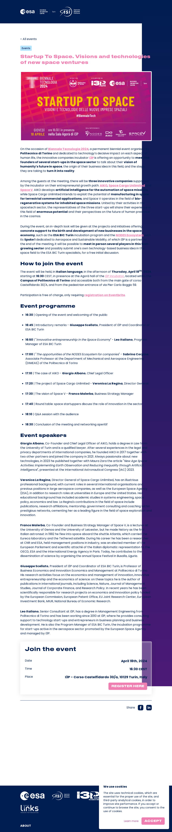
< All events (28, 39)
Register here (127, 686)
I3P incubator (114, 276)
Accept (153, 821)
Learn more (131, 821)
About (25, 826)
